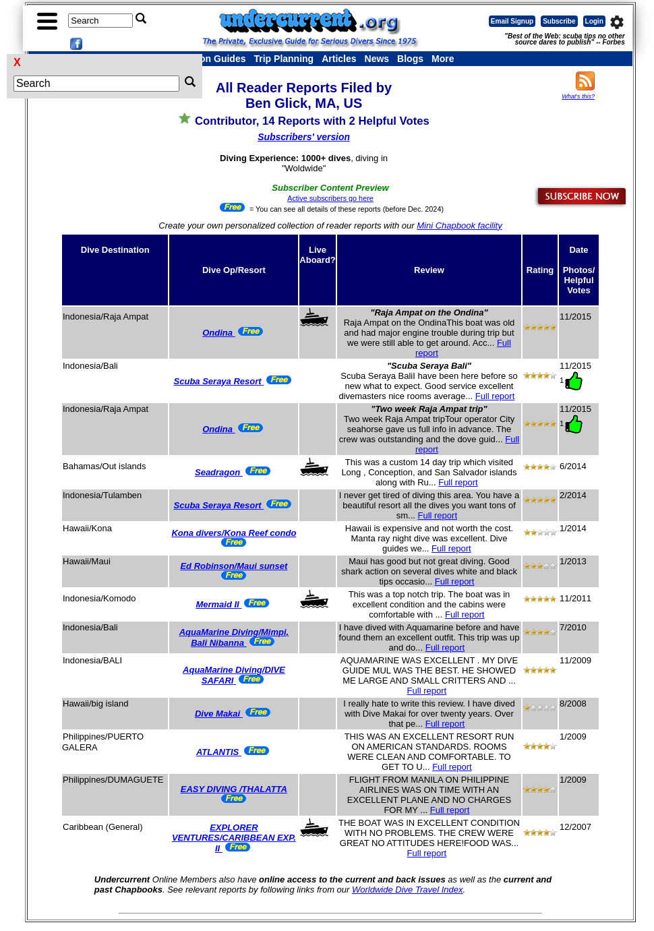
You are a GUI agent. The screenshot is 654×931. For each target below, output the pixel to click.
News (377, 58)
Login (594, 21)
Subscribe (559, 21)
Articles (339, 58)
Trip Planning (284, 58)
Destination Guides (203, 58)
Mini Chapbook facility (459, 225)
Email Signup (512, 21)
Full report (495, 396)
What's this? (578, 96)
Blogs (410, 58)
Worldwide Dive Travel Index (407, 889)
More (443, 58)
